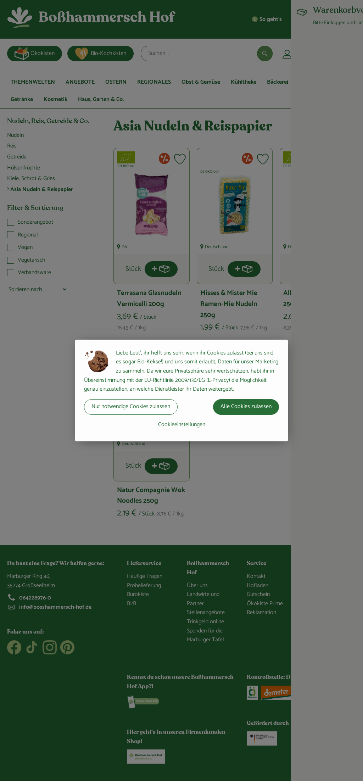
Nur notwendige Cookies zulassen (130, 406)
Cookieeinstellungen (181, 424)
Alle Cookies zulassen (246, 406)
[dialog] (181, 390)
